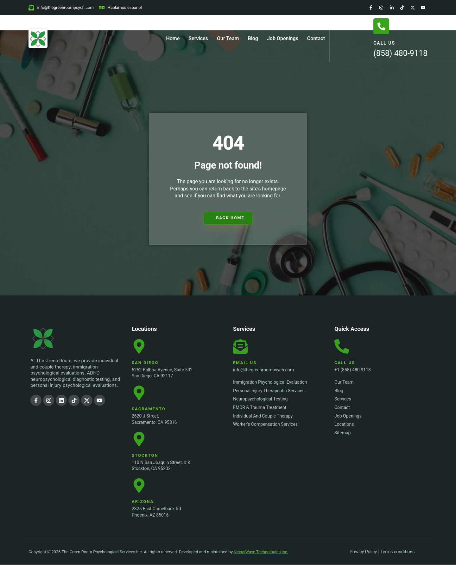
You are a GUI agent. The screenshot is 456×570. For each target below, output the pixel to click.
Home (173, 38)
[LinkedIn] (391, 7)
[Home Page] (38, 38)
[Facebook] (370, 7)
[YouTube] (423, 7)
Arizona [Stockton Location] (143, 507)
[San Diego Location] (140, 347)
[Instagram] (381, 7)
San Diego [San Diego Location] (145, 364)
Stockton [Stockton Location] (145, 459)
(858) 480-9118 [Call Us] (400, 53)
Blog (253, 38)
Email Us (244, 364)
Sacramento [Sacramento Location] (149, 411)
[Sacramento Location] (140, 395)
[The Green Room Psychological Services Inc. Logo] (55, 338)
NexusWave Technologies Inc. (261, 557)
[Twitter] (412, 7)
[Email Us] (241, 347)
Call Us (384, 43)
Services (198, 38)
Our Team (228, 38)
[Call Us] (381, 26)
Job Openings (282, 38)
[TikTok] (402, 7)
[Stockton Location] (140, 442)
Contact (316, 38)
